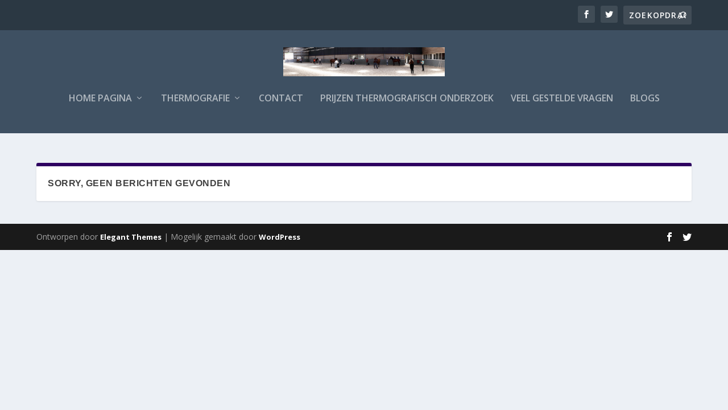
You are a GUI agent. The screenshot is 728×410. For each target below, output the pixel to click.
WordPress (279, 237)
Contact (281, 106)
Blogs (645, 106)
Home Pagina (100, 106)
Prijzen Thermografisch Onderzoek (407, 106)
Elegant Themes (131, 237)
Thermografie (195, 106)
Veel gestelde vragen (562, 106)
